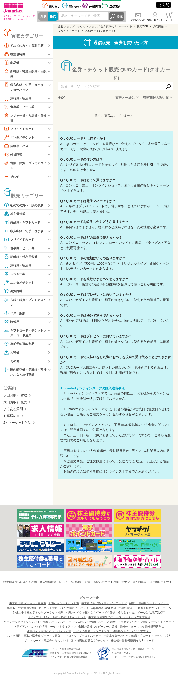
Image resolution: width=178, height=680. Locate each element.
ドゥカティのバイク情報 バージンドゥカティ (146, 622)
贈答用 (12, 323)
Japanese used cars (103, 608)
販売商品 (158, 26)
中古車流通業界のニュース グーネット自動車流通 (119, 617)
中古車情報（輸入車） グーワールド (104, 603)
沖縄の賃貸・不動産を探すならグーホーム (144, 608)
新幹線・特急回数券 (21, 258)
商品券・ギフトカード (23, 224)
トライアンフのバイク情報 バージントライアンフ (45, 626)
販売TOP (142, 26)
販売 (54, 16)
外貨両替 (95, 6)
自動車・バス (17, 147)
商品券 (12, 63)
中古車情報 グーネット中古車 (27, 603)
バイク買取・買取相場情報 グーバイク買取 (33, 635)
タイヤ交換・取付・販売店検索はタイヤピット (57, 617)
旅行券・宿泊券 (18, 99)
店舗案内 (115, 6)
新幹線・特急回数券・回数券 (25, 74)
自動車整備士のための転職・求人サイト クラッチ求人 (137, 635)
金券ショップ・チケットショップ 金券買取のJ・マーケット (95, 26)
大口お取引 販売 (15, 405)
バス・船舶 (15, 315)
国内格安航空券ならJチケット (89, 640)
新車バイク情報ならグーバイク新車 (49, 631)
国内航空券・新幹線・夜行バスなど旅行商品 (25, 374)
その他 (12, 178)
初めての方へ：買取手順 (25, 45)
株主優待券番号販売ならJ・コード (132, 640)
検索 (120, 16)
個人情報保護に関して (54, 582)
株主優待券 (15, 54)
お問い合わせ (138, 20)
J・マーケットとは (17, 425)
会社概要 (76, 582)
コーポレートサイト (162, 582)
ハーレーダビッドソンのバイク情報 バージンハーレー (37, 622)
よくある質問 (13, 412)
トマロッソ (70, 635)
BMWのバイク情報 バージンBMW (94, 622)
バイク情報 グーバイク (74, 608)
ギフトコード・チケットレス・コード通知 (25, 334)
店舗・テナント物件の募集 (129, 582)
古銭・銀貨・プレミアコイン (25, 166)
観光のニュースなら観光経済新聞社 (142, 626)
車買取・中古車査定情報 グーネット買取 (32, 608)
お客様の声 (11, 418)
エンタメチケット (20, 138)
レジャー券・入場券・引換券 (25, 118)
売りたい (55, 6)
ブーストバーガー (90, 635)
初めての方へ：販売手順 (25, 207)
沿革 (87, 582)
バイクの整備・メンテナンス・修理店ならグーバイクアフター (112, 631)
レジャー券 (15, 275)
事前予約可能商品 (20, 346)
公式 (163, 5)
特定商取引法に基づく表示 (20, 582)
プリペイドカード (20, 130)
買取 (43, 16)
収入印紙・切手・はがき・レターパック (23, 87)
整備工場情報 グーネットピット (149, 603)
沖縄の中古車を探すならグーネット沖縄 (38, 612)
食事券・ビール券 (20, 107)
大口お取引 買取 (15, 398)
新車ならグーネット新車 (63, 603)
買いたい (75, 6)
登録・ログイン (155, 20)
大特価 (12, 354)
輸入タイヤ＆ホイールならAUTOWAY (141, 612)
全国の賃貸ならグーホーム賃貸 (97, 626)
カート (169, 20)
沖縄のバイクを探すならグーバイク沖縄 (90, 612)
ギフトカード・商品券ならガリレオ (46, 640)
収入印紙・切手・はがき (25, 232)
